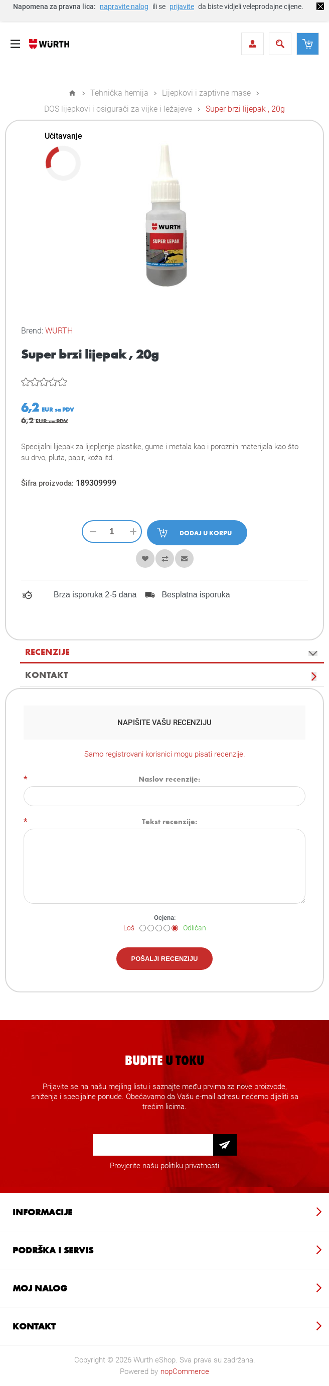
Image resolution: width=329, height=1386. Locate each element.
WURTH (59, 330)
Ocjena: (165, 917)
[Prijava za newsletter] (153, 1145)
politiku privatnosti (189, 1165)
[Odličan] (175, 928)
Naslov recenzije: (169, 778)
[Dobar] (166, 928)
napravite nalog (124, 7)
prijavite (182, 7)
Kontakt (46, 674)
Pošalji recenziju (164, 958)
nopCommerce (184, 1371)
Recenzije (47, 651)
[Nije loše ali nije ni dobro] (158, 928)
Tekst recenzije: (170, 821)
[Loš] (142, 928)
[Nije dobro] (150, 928)
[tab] (172, 651)
